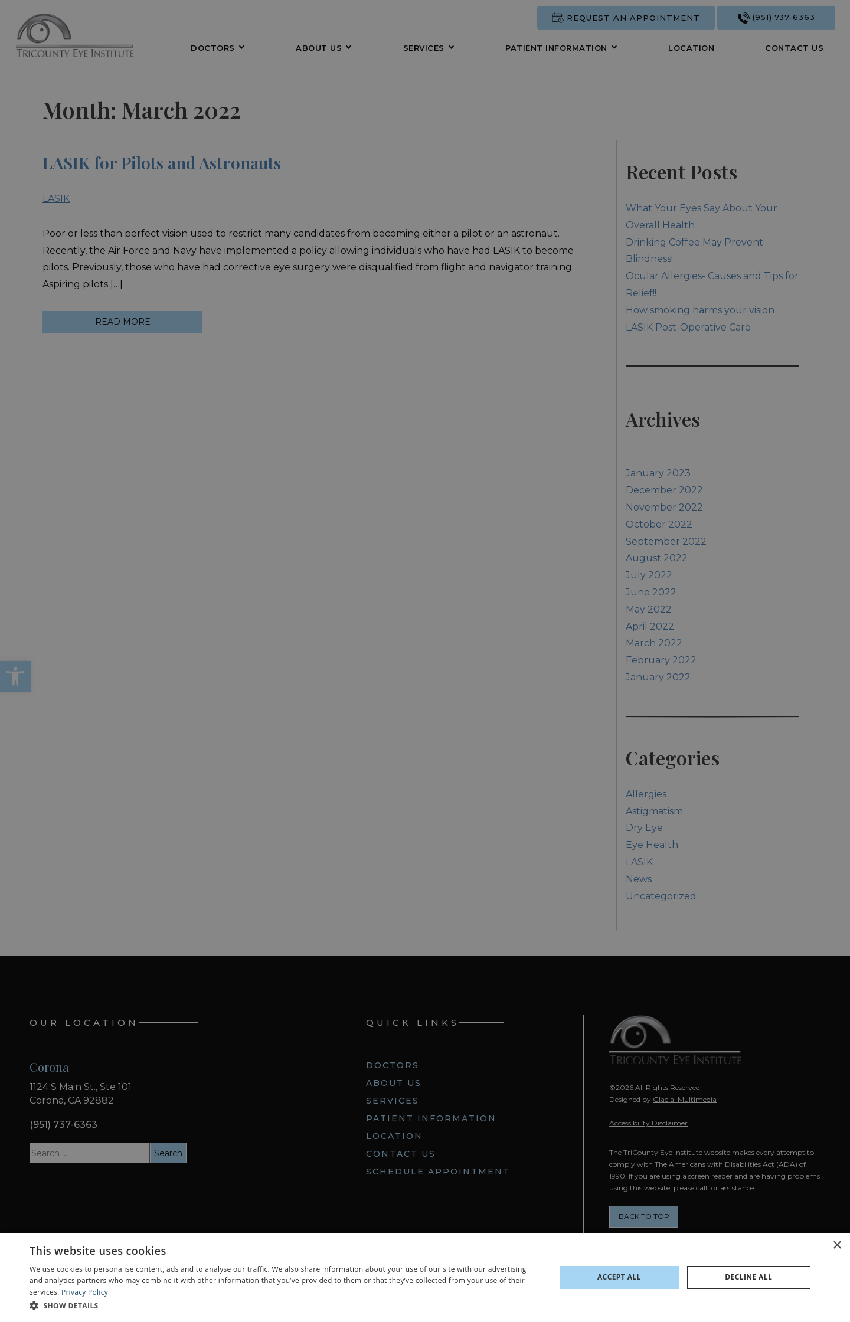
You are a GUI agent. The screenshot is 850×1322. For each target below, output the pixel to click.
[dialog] (425, 1277)
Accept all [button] (619, 1277)
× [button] (836, 1245)
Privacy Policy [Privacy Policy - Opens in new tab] (84, 1292)
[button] (285, 1305)
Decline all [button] (748, 1277)
